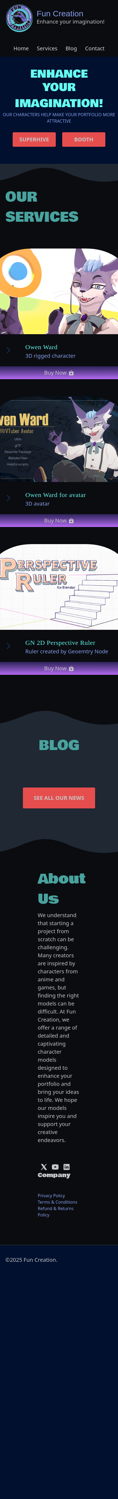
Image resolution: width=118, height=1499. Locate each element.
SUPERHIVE (34, 139)
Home (21, 48)
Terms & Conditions (57, 1202)
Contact (95, 48)
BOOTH (83, 139)
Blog (71, 48)
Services (47, 48)
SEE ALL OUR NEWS (59, 797)
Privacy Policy (51, 1196)
